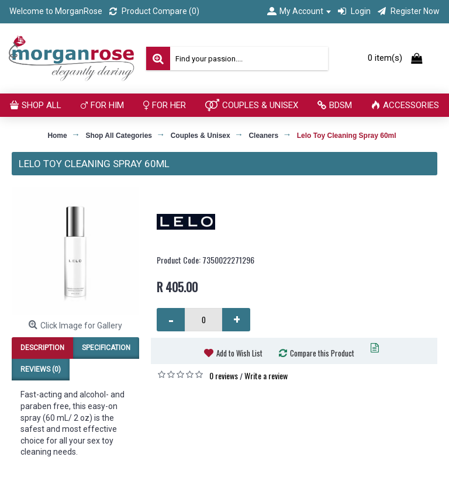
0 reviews (223, 375)
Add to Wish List (239, 353)
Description (42, 348)
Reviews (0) (40, 369)
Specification (106, 348)
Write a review (266, 375)
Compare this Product (322, 353)
